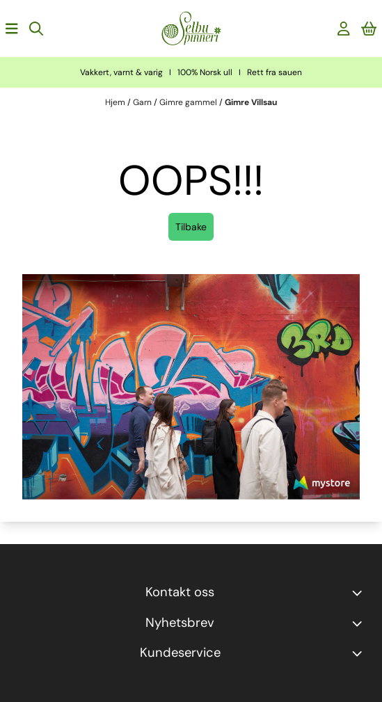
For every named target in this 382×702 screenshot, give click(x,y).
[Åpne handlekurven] (369, 28)
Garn (143, 102)
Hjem (116, 102)
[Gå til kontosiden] (344, 28)
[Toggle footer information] (359, 592)
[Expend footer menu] (359, 653)
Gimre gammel (189, 102)
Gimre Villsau (251, 102)
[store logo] (191, 28)
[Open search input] (36, 28)
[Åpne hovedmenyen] (12, 28)
